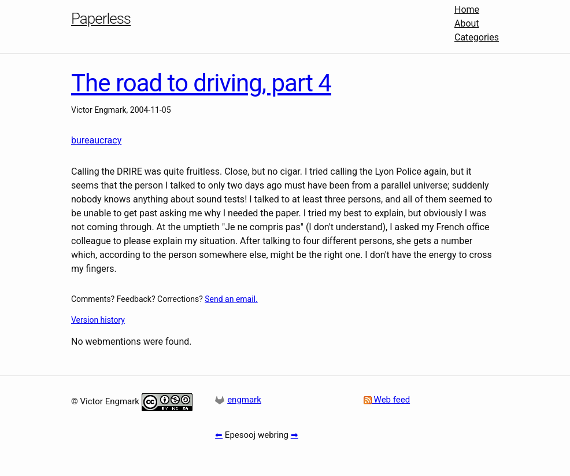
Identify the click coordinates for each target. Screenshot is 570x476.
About (466, 23)
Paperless (101, 18)
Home (466, 9)
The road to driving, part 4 (201, 83)
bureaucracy (96, 140)
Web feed (387, 399)
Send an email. (231, 299)
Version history (98, 319)
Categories (476, 37)
